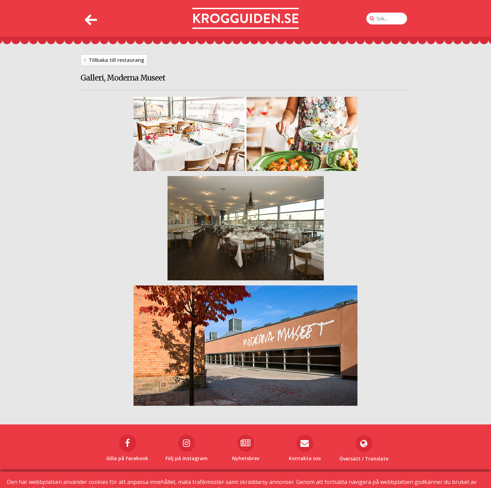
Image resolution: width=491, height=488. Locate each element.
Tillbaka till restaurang (114, 60)
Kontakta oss (230, 474)
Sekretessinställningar (329, 474)
